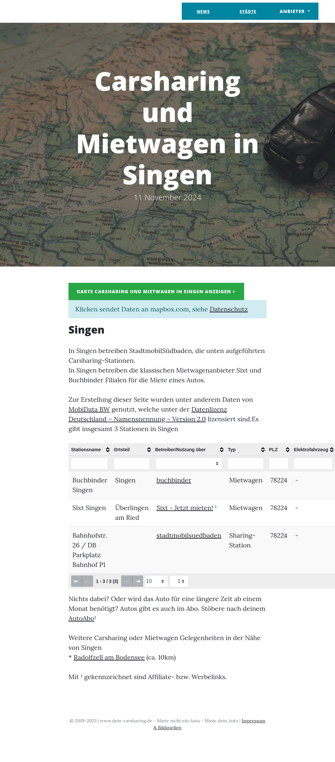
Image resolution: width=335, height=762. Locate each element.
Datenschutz (229, 309)
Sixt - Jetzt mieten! (184, 508)
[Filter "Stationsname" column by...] (89, 463)
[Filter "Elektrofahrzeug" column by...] (312, 463)
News (203, 11)
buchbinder (173, 480)
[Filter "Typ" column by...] (245, 463)
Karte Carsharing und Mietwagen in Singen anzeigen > (156, 291)
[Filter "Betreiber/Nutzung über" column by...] (189, 463)
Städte (248, 11)
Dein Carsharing (50, 11)
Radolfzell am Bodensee (109, 657)
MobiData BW (89, 409)
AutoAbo (81, 618)
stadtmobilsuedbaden (188, 535)
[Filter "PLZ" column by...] (278, 463)
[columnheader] (89, 449)
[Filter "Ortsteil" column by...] (131, 463)
